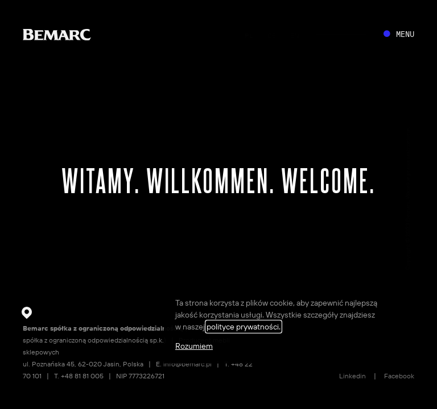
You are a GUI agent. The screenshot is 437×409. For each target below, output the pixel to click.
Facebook (399, 376)
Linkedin (352, 376)
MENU (405, 34)
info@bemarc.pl (187, 364)
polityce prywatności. (244, 327)
